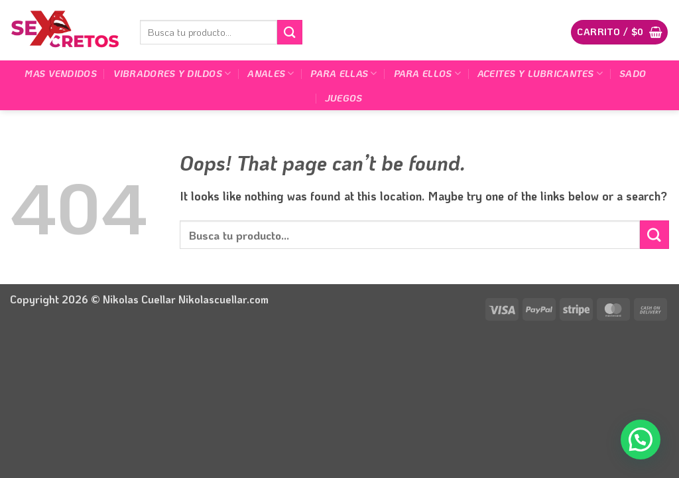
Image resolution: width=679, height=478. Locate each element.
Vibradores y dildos (172, 73)
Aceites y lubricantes (540, 73)
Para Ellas (343, 73)
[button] (619, 32)
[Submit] (289, 32)
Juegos (344, 98)
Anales (270, 73)
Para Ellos (427, 73)
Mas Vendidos (60, 73)
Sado (632, 73)
